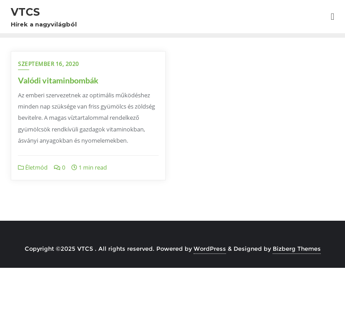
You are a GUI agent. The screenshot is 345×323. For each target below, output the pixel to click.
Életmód (33, 167)
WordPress (210, 248)
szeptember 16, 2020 (48, 64)
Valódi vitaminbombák (58, 80)
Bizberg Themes (297, 248)
